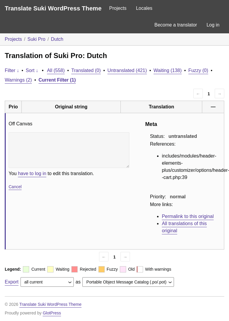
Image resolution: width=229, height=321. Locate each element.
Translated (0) (86, 70)
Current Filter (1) (57, 79)
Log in (212, 24)
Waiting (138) (167, 70)
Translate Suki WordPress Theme (53, 8)
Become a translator (175, 24)
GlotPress (52, 313)
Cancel (15, 186)
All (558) (56, 70)
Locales (144, 8)
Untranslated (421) (127, 70)
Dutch (57, 39)
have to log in (32, 173)
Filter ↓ (12, 70)
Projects (117, 8)
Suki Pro (36, 39)
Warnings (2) (18, 79)
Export (11, 281)
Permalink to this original (188, 216)
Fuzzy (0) (198, 70)
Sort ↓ (32, 70)
